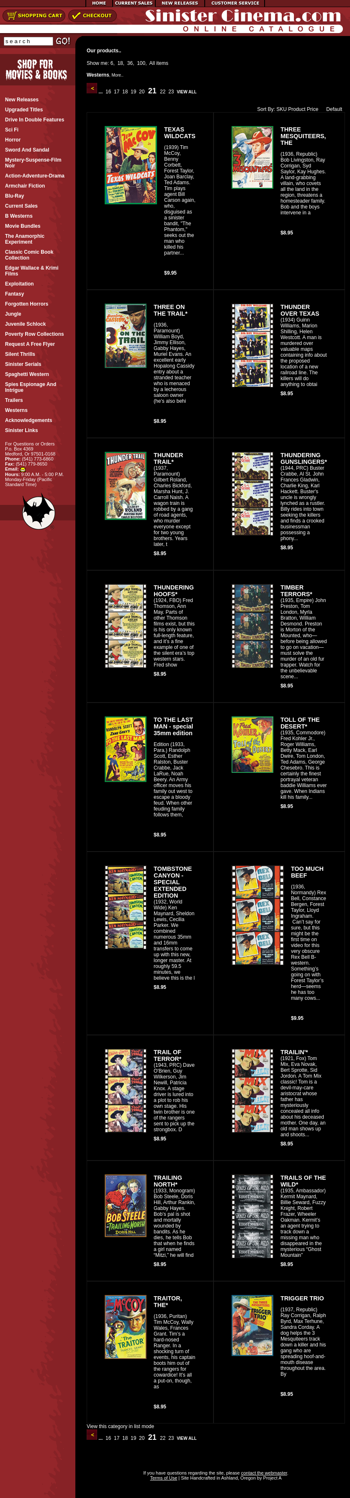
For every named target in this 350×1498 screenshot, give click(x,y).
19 (133, 92)
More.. (117, 75)
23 (171, 92)
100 (141, 63)
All (152, 63)
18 (120, 63)
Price (312, 109)
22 (163, 92)
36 (130, 63)
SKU (281, 109)
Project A (271, 1477)
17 (117, 92)
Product (296, 109)
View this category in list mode (120, 1426)
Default (332, 109)
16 (108, 92)
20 (142, 92)
